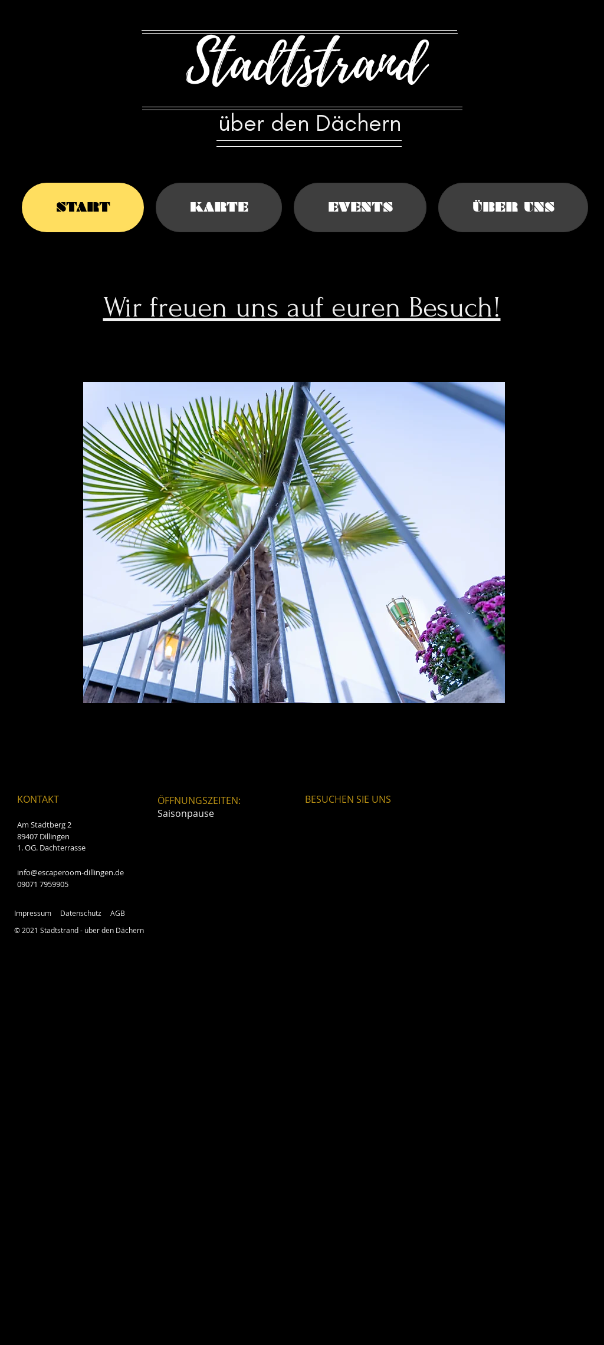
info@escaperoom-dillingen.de (70, 872)
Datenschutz (80, 913)
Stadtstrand (305, 63)
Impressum (32, 913)
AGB (117, 913)
